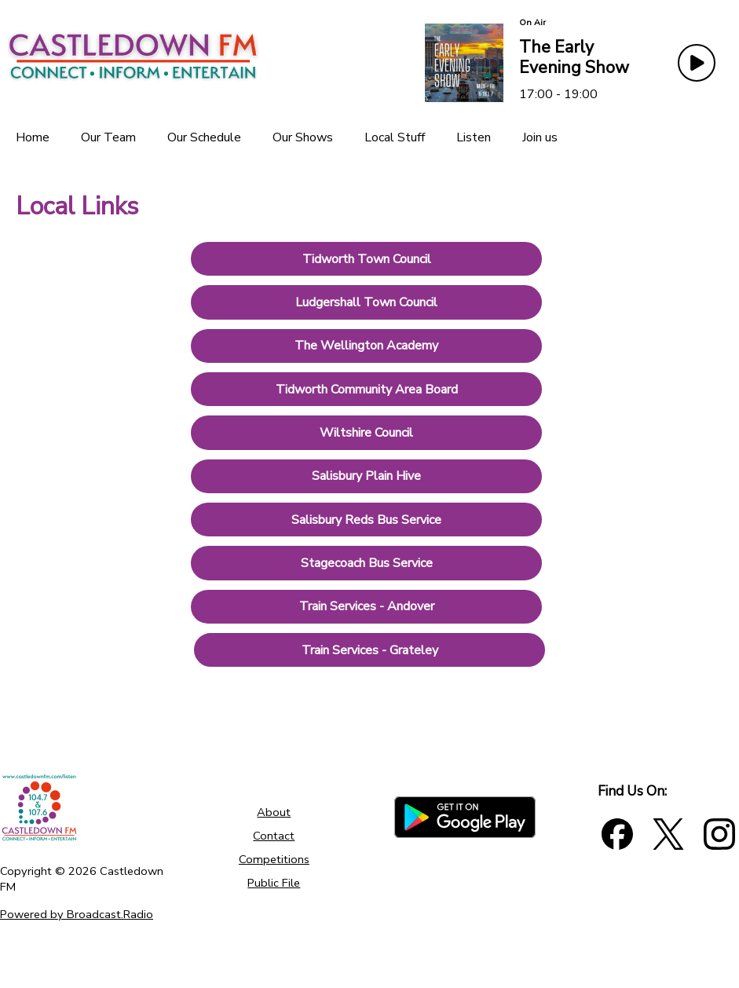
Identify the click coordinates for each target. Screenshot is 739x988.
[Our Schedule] (204, 137)
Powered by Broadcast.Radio (76, 914)
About (274, 812)
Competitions (274, 859)
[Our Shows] (303, 137)
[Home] (32, 137)
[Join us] (540, 137)
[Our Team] (108, 137)
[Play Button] (696, 63)
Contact (274, 835)
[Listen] (474, 137)
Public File (273, 883)
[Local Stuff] (395, 137)
